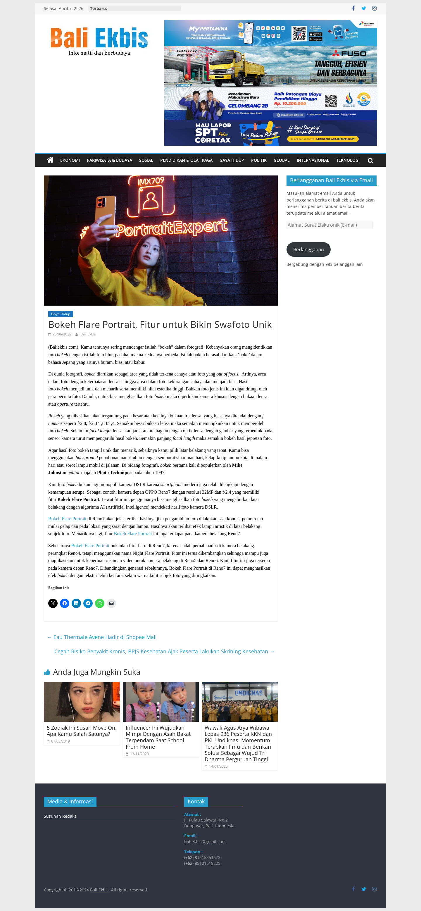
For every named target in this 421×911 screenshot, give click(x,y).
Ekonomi (70, 160)
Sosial (146, 160)
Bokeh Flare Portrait (67, 518)
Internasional (313, 160)
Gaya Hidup (232, 160)
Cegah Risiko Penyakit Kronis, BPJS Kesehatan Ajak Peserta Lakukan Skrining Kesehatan (164, 651)
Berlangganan (308, 249)
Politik (259, 160)
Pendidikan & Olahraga (186, 160)
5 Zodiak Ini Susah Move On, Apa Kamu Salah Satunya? (82, 731)
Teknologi (348, 160)
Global (282, 160)
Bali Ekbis (88, 334)
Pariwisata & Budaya (109, 160)
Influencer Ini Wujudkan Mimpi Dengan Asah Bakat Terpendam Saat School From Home (158, 737)
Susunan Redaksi (60, 816)
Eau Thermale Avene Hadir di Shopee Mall (102, 636)
